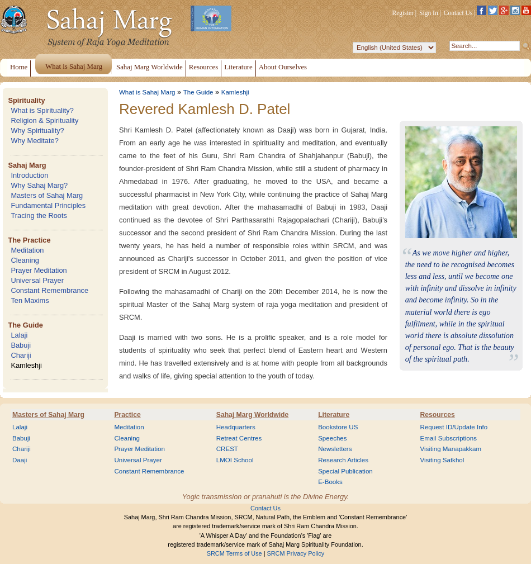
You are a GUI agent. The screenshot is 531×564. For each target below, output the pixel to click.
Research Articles (343, 460)
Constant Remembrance (49, 290)
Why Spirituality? (37, 130)
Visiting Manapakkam (451, 448)
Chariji (21, 355)
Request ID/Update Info (454, 427)
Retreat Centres (239, 438)
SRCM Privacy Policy (296, 553)
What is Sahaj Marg (147, 92)
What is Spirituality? (42, 110)
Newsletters (335, 448)
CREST (227, 448)
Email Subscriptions (448, 438)
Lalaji (19, 335)
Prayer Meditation (39, 270)
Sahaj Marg (27, 165)
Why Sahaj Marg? (39, 185)
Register (403, 13)
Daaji (19, 460)
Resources (437, 415)
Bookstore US (338, 427)
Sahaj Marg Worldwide (252, 415)
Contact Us (458, 13)
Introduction (29, 175)
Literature (333, 415)
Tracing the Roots (39, 215)
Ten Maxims (30, 300)
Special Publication (345, 471)
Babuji (21, 345)
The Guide (25, 325)
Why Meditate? (34, 140)
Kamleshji (26, 365)
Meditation (27, 250)
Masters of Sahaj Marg (47, 195)
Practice (127, 415)
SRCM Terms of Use (234, 553)
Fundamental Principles (48, 205)
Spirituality (26, 100)
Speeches (332, 438)
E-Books (330, 481)
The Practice (29, 240)
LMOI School (235, 460)
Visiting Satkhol (442, 460)
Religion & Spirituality (44, 120)
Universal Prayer (37, 280)
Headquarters (235, 427)
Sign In (428, 13)
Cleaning (25, 260)
